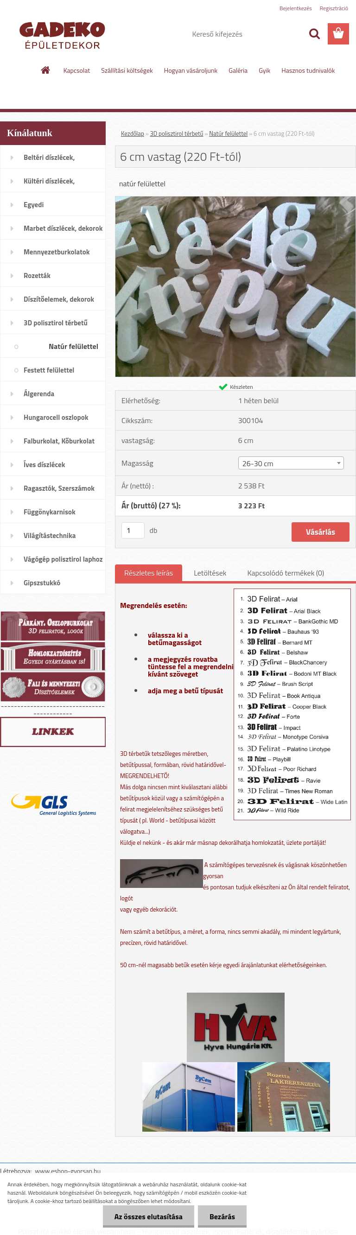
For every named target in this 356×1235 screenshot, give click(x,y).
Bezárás (222, 1216)
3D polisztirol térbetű (176, 133)
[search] (314, 33)
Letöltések (210, 572)
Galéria (238, 70)
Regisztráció (334, 8)
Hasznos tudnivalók (308, 70)
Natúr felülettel (228, 133)
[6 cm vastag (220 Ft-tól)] (235, 200)
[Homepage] (45, 70)
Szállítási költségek (127, 70)
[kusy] (133, 530)
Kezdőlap (132, 133)
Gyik (264, 70)
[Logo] (63, 34)
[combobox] (291, 462)
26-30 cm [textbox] (257, 463)
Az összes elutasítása (148, 1216)
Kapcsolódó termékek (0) (285, 572)
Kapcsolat (77, 70)
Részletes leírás (148, 572)
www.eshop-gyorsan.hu (68, 1171)
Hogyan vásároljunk (190, 70)
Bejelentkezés (296, 8)
